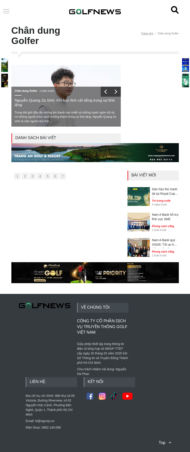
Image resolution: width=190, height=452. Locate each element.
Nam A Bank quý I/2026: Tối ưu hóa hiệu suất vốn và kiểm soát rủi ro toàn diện (164, 243)
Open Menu (6, 11)
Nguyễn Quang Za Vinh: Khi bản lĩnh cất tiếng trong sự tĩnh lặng (65, 102)
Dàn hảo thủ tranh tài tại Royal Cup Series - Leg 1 (164, 192)
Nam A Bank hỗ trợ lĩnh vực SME (165, 217)
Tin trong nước (161, 200)
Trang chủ (147, 33)
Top (162, 442)
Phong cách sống (163, 226)
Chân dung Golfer (26, 90)
